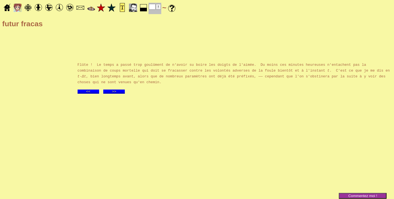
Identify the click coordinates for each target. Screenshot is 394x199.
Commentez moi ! (362, 196)
